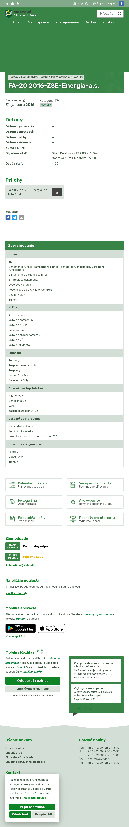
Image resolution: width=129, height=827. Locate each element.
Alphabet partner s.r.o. (108, 809)
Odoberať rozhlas (33, 637)
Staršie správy (81, 664)
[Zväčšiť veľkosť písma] (86, 3)
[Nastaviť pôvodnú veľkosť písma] (82, 3)
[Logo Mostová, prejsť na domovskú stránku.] (20, 14)
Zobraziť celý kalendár (21, 521)
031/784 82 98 (16, 763)
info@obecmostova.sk (20, 767)
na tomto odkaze (34, 797)
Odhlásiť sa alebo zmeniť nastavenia (33, 652)
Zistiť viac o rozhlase (33, 645)
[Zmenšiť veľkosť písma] (78, 3)
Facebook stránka (18, 770)
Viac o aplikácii (15, 592)
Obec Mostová (113, 813)
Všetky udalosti (16, 549)
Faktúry (46, 61)
